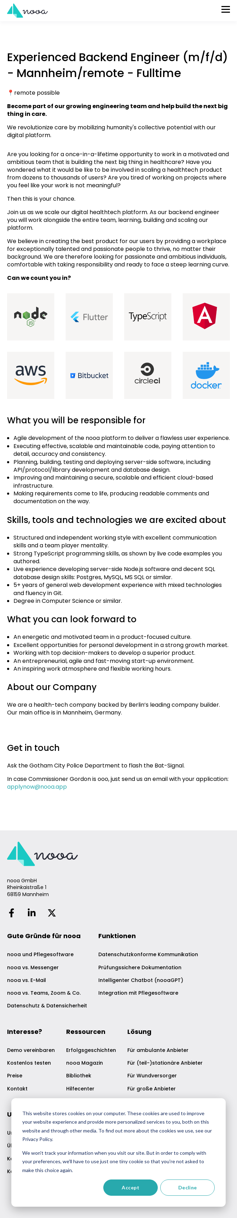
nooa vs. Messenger (33, 968)
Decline (187, 1187)
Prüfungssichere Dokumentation (139, 968)
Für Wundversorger (152, 1076)
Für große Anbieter (151, 1089)
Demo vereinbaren (31, 1050)
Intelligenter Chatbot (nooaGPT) (140, 980)
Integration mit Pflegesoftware (138, 993)
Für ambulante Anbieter (158, 1050)
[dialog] (118, 1152)
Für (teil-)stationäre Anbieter (165, 1063)
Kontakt (17, 1089)
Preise (14, 1076)
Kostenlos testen (29, 1063)
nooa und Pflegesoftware (40, 955)
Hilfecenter (80, 1089)
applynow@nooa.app (37, 787)
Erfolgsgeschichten (91, 1050)
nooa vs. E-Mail (26, 980)
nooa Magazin (84, 1063)
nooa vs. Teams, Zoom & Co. (44, 993)
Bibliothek (78, 1076)
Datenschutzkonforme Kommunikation (148, 955)
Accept (130, 1187)
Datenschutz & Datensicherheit (47, 1006)
